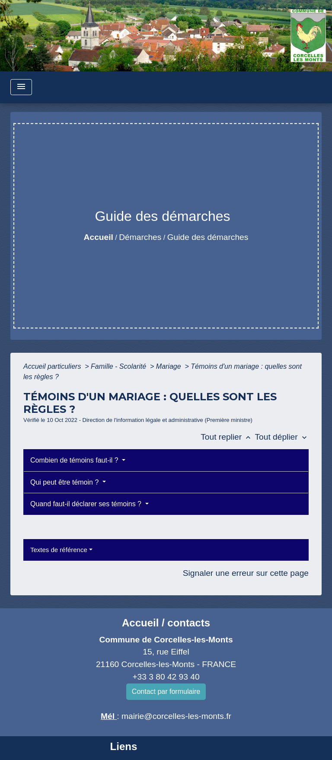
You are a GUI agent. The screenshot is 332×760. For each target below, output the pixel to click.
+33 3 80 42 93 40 (165, 676)
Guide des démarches (208, 237)
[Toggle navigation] (21, 87)
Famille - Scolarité (119, 366)
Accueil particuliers (53, 366)
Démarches (140, 237)
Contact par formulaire (166, 691)
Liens (123, 746)
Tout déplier (282, 436)
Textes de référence (58, 549)
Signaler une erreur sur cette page (246, 573)
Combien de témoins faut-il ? (75, 460)
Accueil (98, 237)
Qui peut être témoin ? (65, 482)
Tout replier (228, 436)
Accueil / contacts (166, 623)
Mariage (169, 366)
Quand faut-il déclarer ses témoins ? (86, 504)
